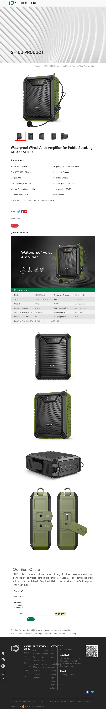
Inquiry (14, 226)
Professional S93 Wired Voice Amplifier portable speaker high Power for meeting (45, 634)
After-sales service (53, 653)
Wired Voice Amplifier (87, 66)
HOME (45, 66)
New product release (45, 660)
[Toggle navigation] (94, 3)
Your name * (18, 591)
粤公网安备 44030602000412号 (35, 706)
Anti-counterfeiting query (55, 664)
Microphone (37, 678)
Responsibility (29, 667)
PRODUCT (52, 66)
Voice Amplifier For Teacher (67, 66)
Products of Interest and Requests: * (18, 605)
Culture (27, 660)
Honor (26, 670)
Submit (30, 619)
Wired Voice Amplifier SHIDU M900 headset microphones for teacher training (43, 630)
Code (21, 614)
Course (26, 663)
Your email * (18, 597)
